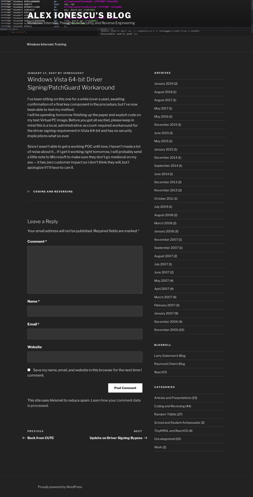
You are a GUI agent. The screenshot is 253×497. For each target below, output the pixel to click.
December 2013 (165, 182)
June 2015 (161, 133)
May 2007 (161, 280)
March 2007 (163, 297)
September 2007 (166, 247)
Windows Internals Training (46, 44)
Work (158, 447)
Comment (37, 241)
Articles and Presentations (172, 398)
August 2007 (163, 256)
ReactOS (160, 372)
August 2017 (163, 100)
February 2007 (164, 305)
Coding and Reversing (53, 191)
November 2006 (166, 330)
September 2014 (166, 165)
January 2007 (164, 313)
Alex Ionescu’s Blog (79, 15)
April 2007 (161, 289)
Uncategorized (164, 439)
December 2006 (166, 321)
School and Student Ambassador (177, 422)
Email (33, 324)
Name (33, 301)
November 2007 (166, 239)
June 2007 (161, 272)
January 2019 (163, 83)
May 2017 (161, 108)
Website (34, 347)
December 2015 (165, 124)
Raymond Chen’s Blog (169, 364)
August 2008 (163, 215)
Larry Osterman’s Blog (169, 355)
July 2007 (161, 264)
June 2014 (161, 174)
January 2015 (163, 149)
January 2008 (164, 231)
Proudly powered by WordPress (60, 487)
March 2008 (163, 223)
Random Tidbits (165, 414)
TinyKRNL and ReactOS (171, 430)
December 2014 (165, 157)
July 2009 (161, 206)
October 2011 (164, 198)
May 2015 (161, 141)
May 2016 (161, 116)
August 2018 (163, 92)
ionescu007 (73, 73)
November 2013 (166, 190)
